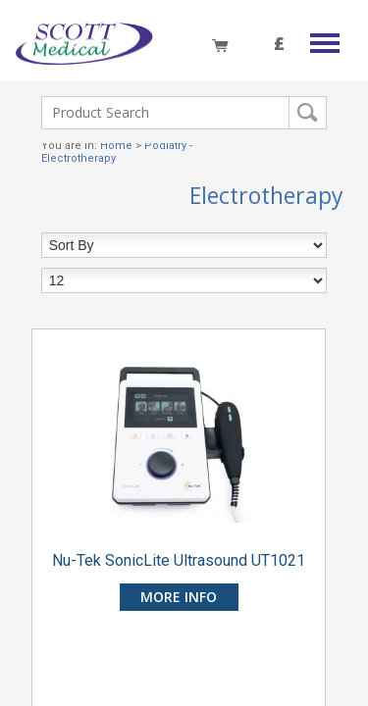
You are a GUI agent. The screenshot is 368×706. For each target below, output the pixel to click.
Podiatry (165, 145)
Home (116, 145)
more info (178, 596)
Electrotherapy (78, 158)
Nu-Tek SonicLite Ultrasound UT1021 (178, 561)
